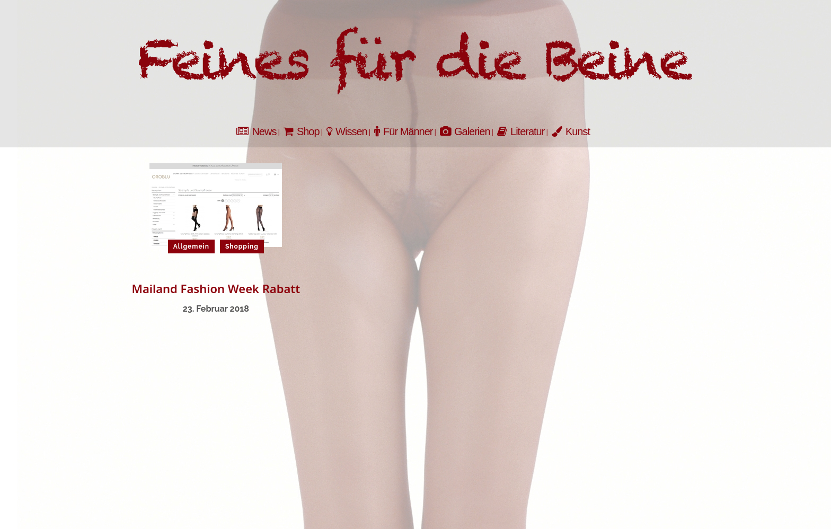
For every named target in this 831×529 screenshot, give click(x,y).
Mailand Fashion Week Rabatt (215, 288)
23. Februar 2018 (216, 309)
